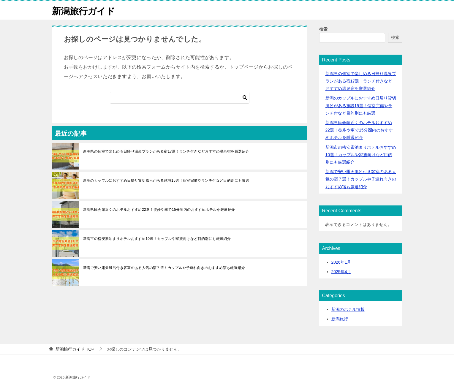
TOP (75, 348)
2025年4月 (341, 271)
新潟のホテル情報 (348, 309)
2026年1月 (341, 261)
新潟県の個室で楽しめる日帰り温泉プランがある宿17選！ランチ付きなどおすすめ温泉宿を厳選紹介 (166, 151)
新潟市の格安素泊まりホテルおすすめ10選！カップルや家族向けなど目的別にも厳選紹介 (157, 238)
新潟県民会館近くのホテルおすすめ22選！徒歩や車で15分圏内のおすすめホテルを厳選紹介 (159, 209)
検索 (323, 28)
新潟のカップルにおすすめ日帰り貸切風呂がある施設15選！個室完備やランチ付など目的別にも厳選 (166, 180)
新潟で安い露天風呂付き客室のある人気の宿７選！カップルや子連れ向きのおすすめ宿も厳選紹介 (164, 267)
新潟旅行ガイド (83, 10)
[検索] (179, 97)
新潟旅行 (339, 318)
